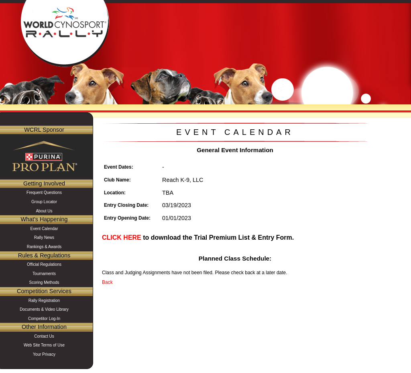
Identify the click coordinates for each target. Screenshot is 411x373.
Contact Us (44, 336)
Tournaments (44, 273)
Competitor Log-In (44, 318)
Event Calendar (44, 228)
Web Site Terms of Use (44, 345)
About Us (44, 211)
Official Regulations (44, 264)
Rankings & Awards (44, 247)
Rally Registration (44, 300)
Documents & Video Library (44, 309)
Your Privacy (44, 354)
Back (107, 282)
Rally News (44, 237)
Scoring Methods (44, 282)
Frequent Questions (44, 192)
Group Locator (44, 202)
